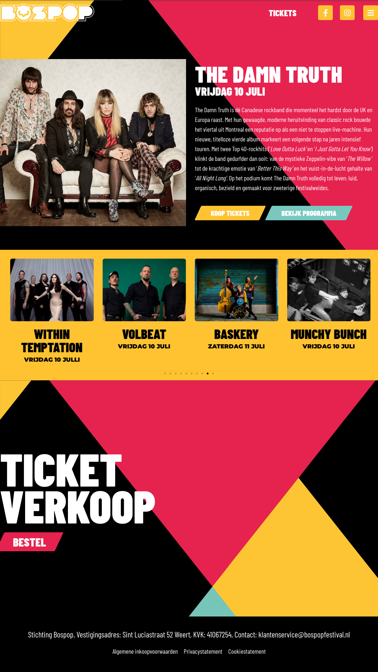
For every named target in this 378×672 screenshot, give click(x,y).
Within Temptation (57, 340)
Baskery (242, 334)
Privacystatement (203, 651)
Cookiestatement (247, 651)
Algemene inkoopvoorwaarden (145, 651)
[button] (165, 373)
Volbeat (150, 334)
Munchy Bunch (334, 334)
